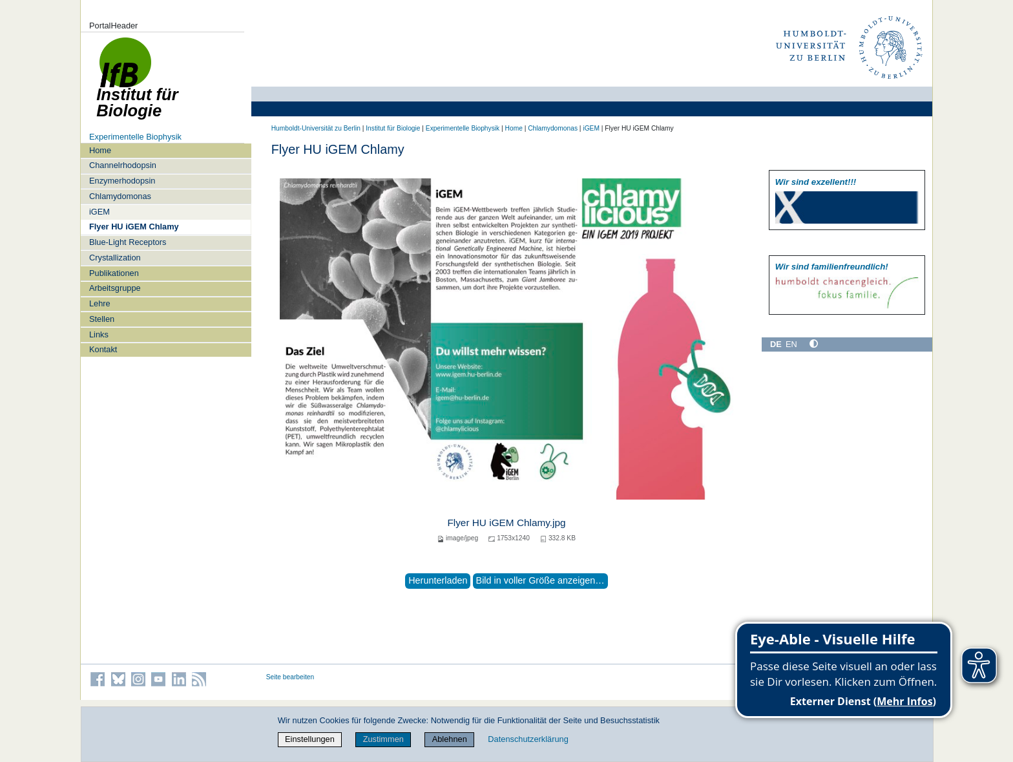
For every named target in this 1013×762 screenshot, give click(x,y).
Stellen (101, 319)
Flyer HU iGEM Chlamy (134, 226)
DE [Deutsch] (776, 344)
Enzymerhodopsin (122, 180)
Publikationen (114, 273)
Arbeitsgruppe (115, 288)
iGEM (99, 212)
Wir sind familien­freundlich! (831, 266)
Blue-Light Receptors (128, 242)
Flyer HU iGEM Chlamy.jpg (506, 522)
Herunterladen (437, 580)
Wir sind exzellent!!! (815, 182)
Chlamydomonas (120, 196)
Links (99, 334)
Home (100, 150)
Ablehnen (449, 739)
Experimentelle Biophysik (135, 137)
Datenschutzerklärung (528, 739)
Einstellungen (310, 739)
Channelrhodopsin (122, 165)
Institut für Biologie (393, 128)
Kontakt (103, 349)
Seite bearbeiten (290, 677)
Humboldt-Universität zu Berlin (315, 128)
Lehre (99, 303)
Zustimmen (383, 739)
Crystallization (115, 257)
